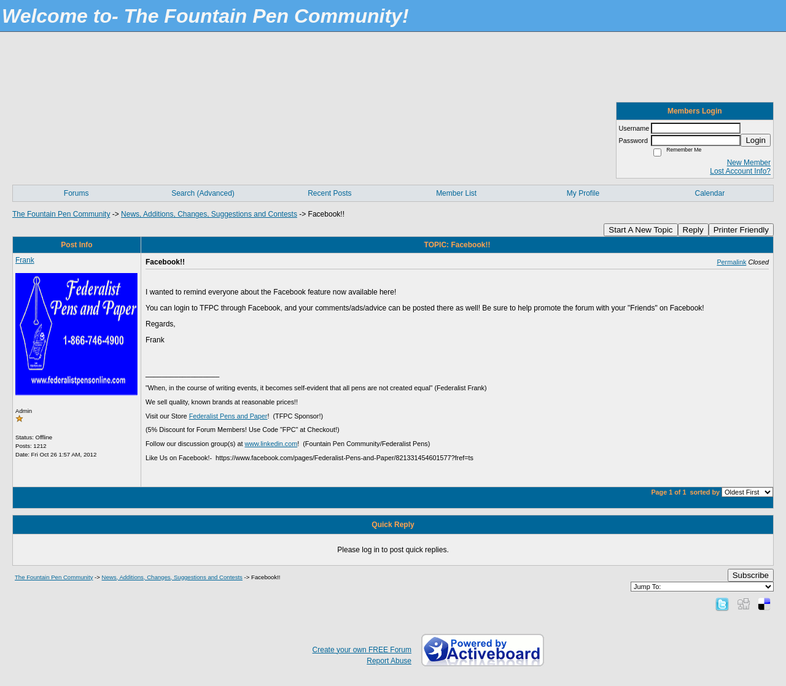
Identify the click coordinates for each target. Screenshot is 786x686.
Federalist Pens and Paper (228, 416)
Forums (76, 193)
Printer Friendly (741, 229)
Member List (456, 193)
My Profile (583, 193)
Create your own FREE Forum (362, 650)
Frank (24, 260)
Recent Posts (329, 193)
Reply (693, 229)
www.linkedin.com (270, 443)
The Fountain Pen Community (61, 214)
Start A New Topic (640, 229)
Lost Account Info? (740, 171)
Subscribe (751, 575)
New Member (749, 162)
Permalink (731, 262)
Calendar (710, 193)
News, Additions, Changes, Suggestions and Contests (209, 214)
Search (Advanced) (203, 193)
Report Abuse (389, 661)
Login (755, 140)
